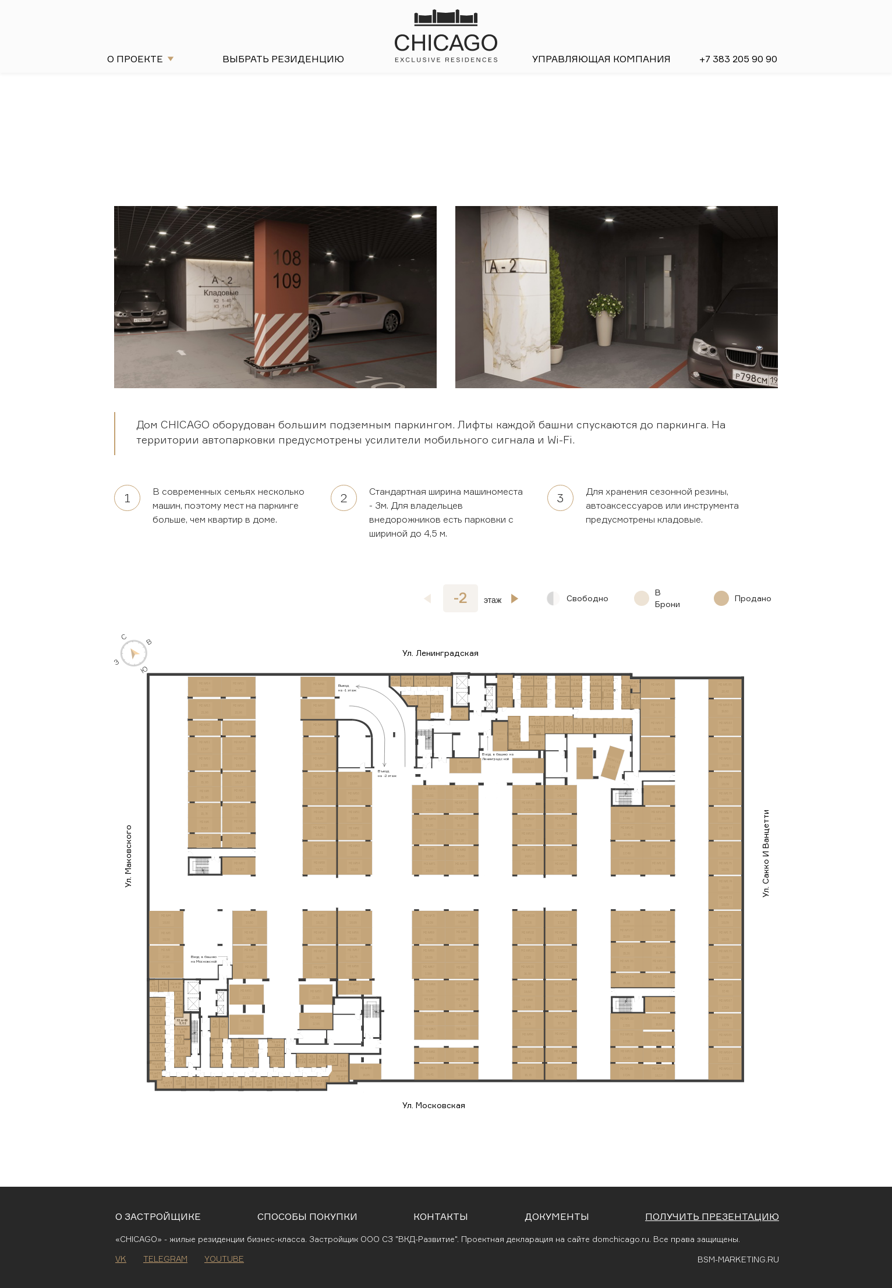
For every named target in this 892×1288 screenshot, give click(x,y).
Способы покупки (307, 1216)
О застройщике (158, 1216)
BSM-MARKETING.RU (738, 1259)
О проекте (135, 59)
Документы (557, 1216)
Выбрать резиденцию (283, 59)
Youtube (224, 1259)
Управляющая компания (601, 59)
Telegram (165, 1259)
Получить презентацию (712, 1216)
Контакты (440, 1216)
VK (120, 1259)
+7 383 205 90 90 (738, 59)
